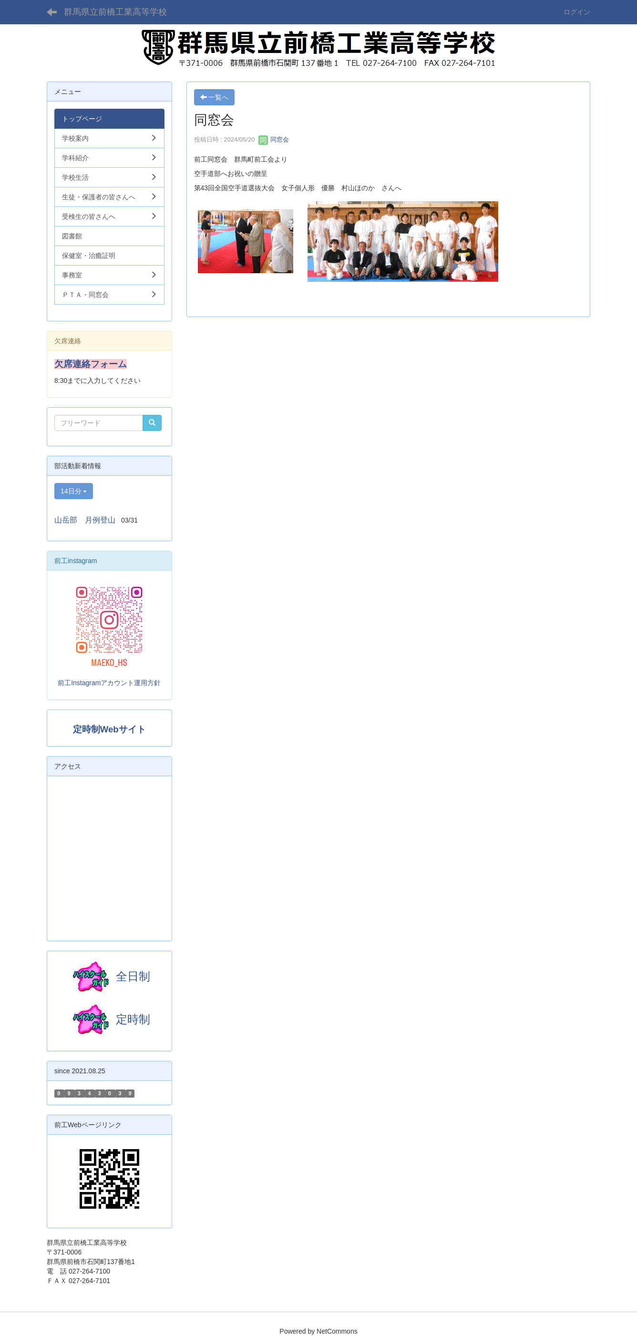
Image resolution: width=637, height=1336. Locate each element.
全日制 (133, 976)
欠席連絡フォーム (90, 364)
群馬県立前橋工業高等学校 (115, 12)
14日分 (74, 491)
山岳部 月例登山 (84, 520)
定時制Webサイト (109, 729)
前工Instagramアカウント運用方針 (109, 683)
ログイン (577, 12)
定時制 (109, 1019)
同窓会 (273, 139)
